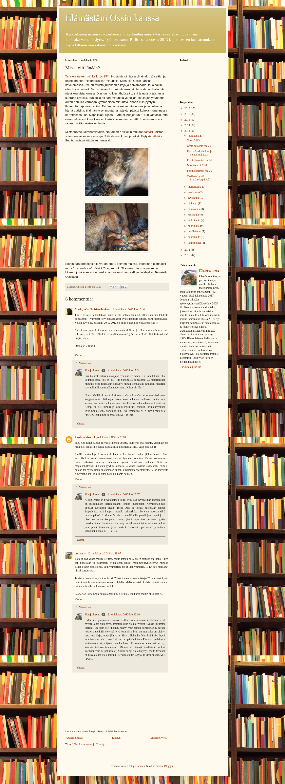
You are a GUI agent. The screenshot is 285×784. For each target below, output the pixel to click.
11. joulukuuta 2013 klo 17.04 (123, 370)
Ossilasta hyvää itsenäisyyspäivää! (198, 178)
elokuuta (193, 203)
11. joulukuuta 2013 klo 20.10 (109, 437)
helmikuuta (194, 237)
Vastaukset (85, 363)
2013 (187, 130)
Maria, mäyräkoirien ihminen (92, 309)
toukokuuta (194, 220)
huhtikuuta (194, 225)
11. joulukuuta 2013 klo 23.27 (123, 494)
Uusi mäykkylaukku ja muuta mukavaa (199, 153)
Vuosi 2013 (193, 140)
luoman (141, 766)
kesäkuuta (193, 214)
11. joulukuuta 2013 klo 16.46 (128, 309)
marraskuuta (195, 186)
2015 (187, 119)
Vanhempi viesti (158, 737)
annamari (80, 553)
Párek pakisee (83, 437)
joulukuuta (194, 135)
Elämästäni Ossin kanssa (112, 17)
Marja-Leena (92, 370)
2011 (187, 255)
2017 (187, 108)
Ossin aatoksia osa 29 (199, 145)
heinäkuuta (194, 209)
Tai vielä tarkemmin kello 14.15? (87, 76)
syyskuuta (194, 197)
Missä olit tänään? (197, 165)
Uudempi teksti (74, 737)
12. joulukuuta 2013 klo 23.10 (123, 614)
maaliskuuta (195, 231)
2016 (187, 114)
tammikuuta (194, 242)
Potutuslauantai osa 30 (199, 160)
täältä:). (157, 136)
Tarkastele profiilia (190, 366)
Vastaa (78, 355)
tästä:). (149, 132)
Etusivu (116, 737)
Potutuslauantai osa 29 (199, 170)
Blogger (168, 766)
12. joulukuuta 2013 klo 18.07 (104, 553)
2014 (187, 125)
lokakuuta (193, 192)
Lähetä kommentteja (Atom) (88, 744)
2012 (187, 249)
